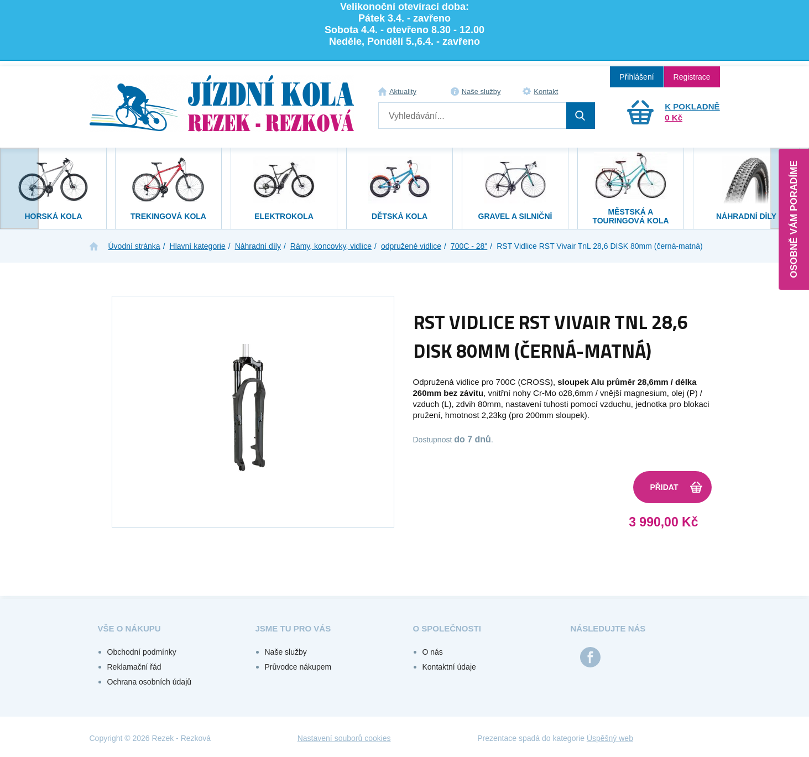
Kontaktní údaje (449, 666)
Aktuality (402, 91)
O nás (432, 652)
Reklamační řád (134, 666)
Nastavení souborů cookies (344, 738)
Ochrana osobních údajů (149, 681)
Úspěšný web (610, 738)
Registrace (692, 76)
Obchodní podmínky (141, 652)
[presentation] (19, 188)
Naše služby (481, 91)
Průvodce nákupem (298, 666)
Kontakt (546, 91)
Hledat (580, 115)
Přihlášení (636, 76)
